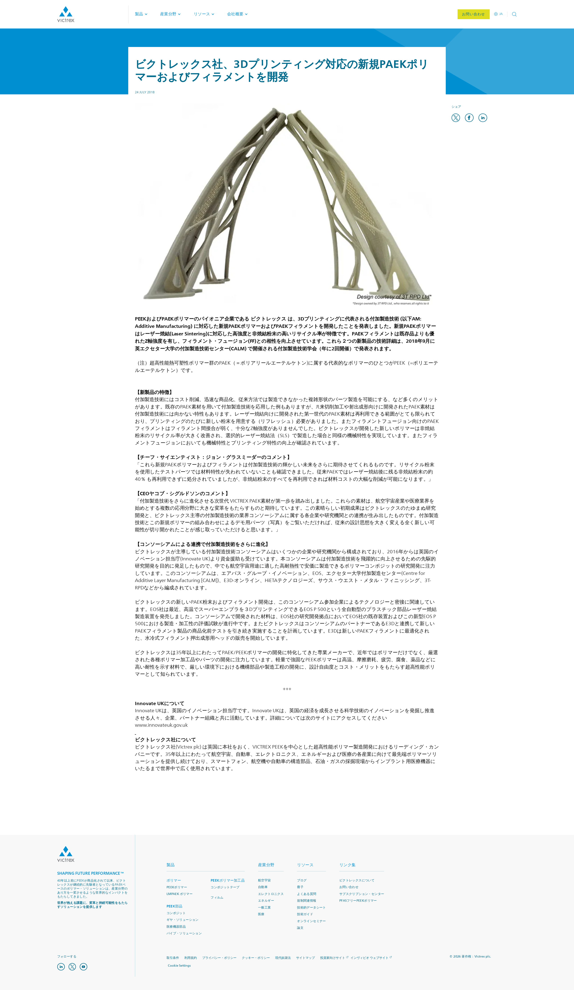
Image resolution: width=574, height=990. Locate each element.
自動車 (263, 887)
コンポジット (176, 913)
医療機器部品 (176, 926)
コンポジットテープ (225, 887)
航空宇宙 (264, 880)
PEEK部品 (175, 906)
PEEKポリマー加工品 (228, 881)
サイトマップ (305, 958)
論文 (300, 928)
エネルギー (266, 901)
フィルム (217, 898)
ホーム (62, 36)
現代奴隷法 (283, 958)
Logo (65, 854)
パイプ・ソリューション (184, 933)
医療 (261, 914)
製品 (171, 865)
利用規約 (190, 958)
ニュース (80, 36)
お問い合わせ (348, 887)
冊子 (300, 887)
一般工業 (264, 907)
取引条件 (173, 958)
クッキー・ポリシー (256, 958)
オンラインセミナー (311, 921)
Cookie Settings (179, 966)
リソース (305, 865)
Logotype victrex (65, 14)
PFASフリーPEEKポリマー (358, 901)
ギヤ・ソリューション (183, 920)
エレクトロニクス (271, 894)
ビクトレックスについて (357, 880)
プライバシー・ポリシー (219, 958)
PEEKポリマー (177, 887)
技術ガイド (305, 914)
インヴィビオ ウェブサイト (369, 958)
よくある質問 (306, 894)
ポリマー (174, 881)
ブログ (302, 880)
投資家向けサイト (332, 958)
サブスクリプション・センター (361, 894)
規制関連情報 (306, 901)
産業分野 (266, 865)
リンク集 (347, 865)
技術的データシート (311, 907)
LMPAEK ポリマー (180, 894)
